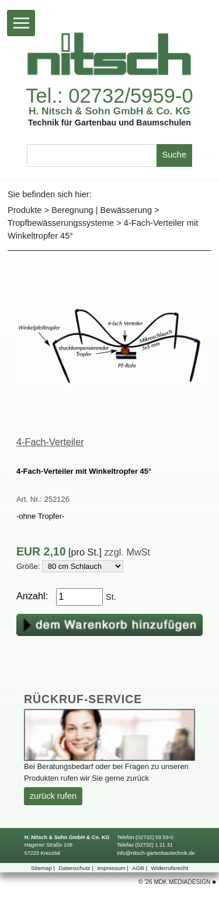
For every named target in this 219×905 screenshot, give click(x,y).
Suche (174, 154)
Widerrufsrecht (169, 868)
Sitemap (44, 868)
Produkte (24, 210)
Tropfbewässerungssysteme (61, 223)
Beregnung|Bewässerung (101, 210)
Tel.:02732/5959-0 (109, 96)
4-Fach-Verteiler (50, 441)
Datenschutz (77, 868)
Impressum (113, 868)
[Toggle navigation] (21, 23)
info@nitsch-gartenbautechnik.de (155, 853)
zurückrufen (53, 796)
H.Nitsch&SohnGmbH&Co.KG (109, 111)
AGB (140, 868)
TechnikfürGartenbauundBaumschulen (109, 122)
